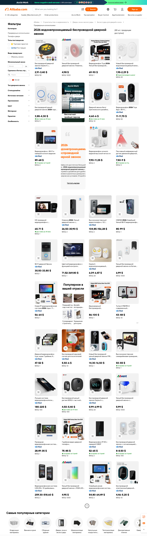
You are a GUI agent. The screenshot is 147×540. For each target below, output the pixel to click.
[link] (144, 517)
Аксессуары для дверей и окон (109, 22)
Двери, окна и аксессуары (83, 22)
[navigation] (18, 264)
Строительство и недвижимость (56, 22)
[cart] (115, 10)
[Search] (91, 9)
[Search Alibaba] (57, 9)
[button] (82, 9)
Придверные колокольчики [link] (44, 25)
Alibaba (36, 22)
